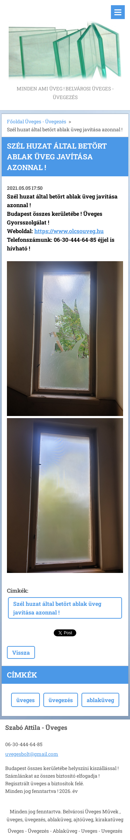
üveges (25, 700)
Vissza (21, 652)
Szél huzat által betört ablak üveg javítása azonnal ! (57, 608)
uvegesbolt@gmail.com (31, 754)
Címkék (17, 590)
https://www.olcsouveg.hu (69, 231)
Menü (118, 12)
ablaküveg (100, 700)
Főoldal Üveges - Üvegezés (36, 121)
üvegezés (61, 700)
